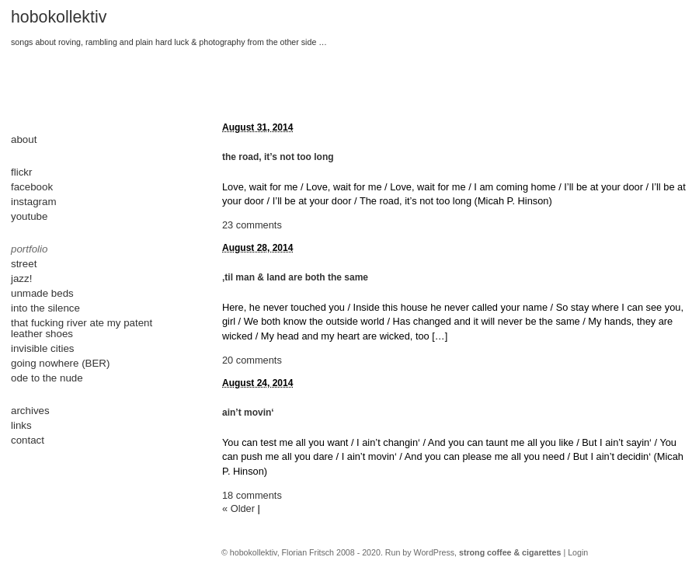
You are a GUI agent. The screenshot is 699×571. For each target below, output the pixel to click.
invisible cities (42, 348)
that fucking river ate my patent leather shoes (81, 328)
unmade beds (42, 293)
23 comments (252, 225)
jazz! (21, 278)
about (24, 139)
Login (578, 552)
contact (27, 440)
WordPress (434, 552)
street (24, 264)
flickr (21, 172)
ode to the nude (47, 378)
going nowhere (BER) (60, 363)
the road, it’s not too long (278, 156)
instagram (34, 201)
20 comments (252, 360)
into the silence (45, 308)
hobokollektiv (58, 17)
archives (30, 410)
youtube (29, 216)
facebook (32, 187)
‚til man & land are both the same (295, 277)
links (21, 425)
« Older (238, 508)
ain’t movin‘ (248, 412)
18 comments (252, 495)
